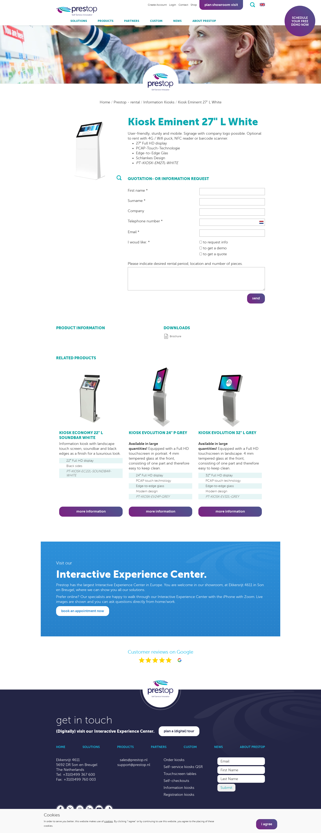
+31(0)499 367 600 (79, 775)
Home (105, 102)
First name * (138, 190)
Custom (156, 20)
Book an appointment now (82, 611)
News (177, 20)
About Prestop (204, 20)
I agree (266, 824)
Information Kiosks (159, 102)
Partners (131, 20)
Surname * (136, 201)
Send (256, 298)
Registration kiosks (179, 795)
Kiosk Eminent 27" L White (200, 102)
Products (105, 20)
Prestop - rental (127, 102)
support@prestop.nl (133, 765)
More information (91, 511)
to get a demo (213, 248)
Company (136, 211)
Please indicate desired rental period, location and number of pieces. (185, 264)
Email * (133, 232)
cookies (108, 821)
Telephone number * (145, 221)
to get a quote (213, 254)
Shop (194, 4)
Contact (183, 4)
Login (172, 4)
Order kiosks (174, 760)
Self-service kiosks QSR (183, 767)
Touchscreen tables (180, 774)
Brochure (175, 336)
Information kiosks (179, 788)
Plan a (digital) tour (179, 731)
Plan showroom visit (221, 5)
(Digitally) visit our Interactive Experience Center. (105, 731)
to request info (213, 242)
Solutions (78, 20)
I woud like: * (139, 242)
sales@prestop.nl (133, 760)
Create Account (157, 4)
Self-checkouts (176, 781)
